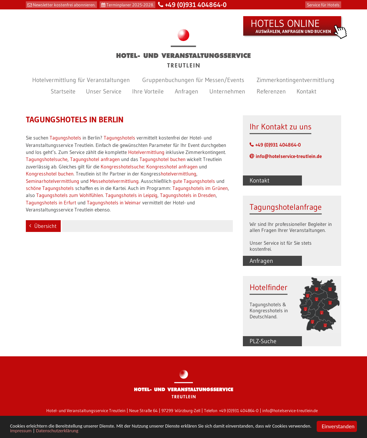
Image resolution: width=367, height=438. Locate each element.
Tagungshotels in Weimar (114, 202)
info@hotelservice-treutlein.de (289, 156)
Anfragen (261, 261)
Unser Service (103, 91)
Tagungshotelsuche (46, 159)
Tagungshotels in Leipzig (131, 195)
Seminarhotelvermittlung (52, 181)
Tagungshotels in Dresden (188, 195)
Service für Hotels (323, 4)
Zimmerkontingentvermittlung (295, 80)
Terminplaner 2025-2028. (130, 4)
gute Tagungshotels (194, 181)
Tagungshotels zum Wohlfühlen (69, 195)
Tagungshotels (65, 137)
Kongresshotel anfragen (172, 166)
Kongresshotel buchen (49, 173)
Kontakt (306, 91)
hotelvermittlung (178, 173)
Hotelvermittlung (146, 152)
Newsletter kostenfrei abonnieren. (64, 4)
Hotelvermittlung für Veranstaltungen (81, 80)
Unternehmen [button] (227, 91)
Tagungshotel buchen (163, 159)
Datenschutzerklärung (134, 431)
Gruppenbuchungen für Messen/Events (193, 80)
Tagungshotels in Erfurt (51, 202)
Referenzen (271, 91)
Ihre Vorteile (148, 91)
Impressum (91, 431)
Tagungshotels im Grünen (200, 188)
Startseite (63, 91)
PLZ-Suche (263, 341)
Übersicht (45, 226)
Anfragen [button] (186, 91)
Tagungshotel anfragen (95, 159)
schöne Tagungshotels (50, 188)
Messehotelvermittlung (114, 181)
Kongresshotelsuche (122, 166)
